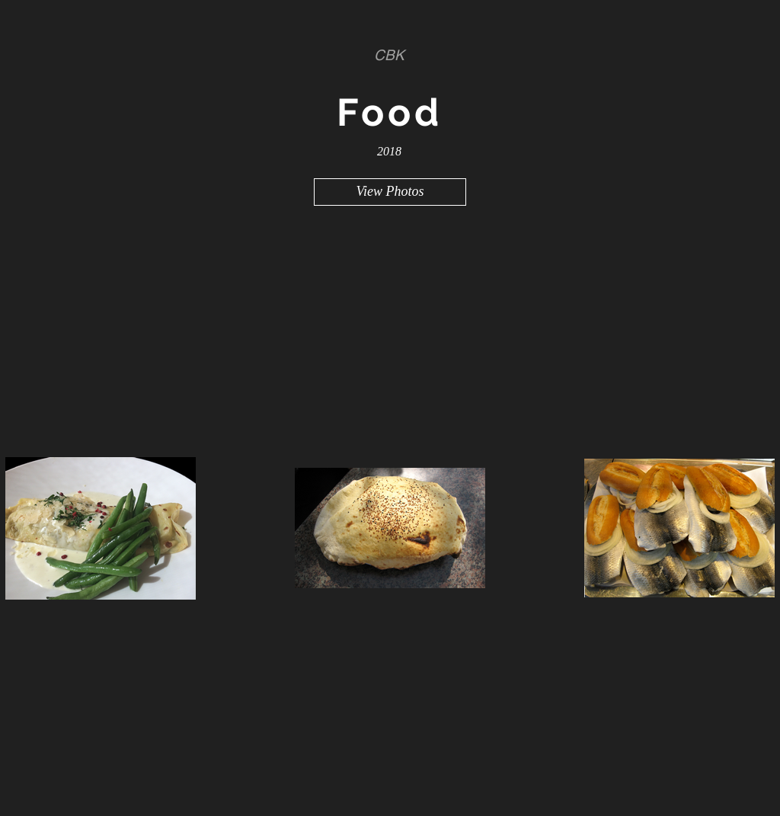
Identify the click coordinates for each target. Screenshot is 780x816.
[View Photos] (390, 192)
